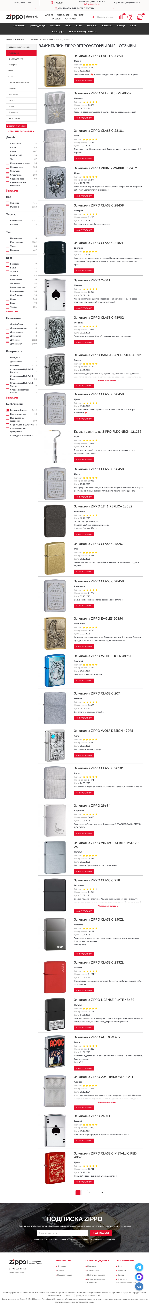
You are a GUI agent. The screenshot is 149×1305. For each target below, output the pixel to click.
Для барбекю (16, 324)
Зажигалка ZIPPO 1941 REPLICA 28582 (103, 506)
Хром (12, 303)
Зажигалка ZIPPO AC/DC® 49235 (99, 1037)
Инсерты (55, 26)
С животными (16, 167)
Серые (13, 299)
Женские (14, 203)
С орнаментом (17, 179)
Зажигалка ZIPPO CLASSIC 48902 (99, 317)
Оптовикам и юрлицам (70, 15)
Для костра (15, 336)
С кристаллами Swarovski (22, 425)
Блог (119, 1266)
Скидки (120, 1275)
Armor (13, 148)
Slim (12, 159)
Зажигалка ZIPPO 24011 (92, 280)
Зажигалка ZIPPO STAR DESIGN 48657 (103, 93)
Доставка (61, 1266)
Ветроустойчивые (18, 410)
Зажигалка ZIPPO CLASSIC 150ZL (99, 919)
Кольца (121, 26)
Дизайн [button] (10, 137)
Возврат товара (64, 1275)
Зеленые (14, 272)
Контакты (70, 19)
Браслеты (107, 26)
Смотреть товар (84, 80)
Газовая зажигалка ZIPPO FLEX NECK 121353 (108, 431)
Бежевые (14, 264)
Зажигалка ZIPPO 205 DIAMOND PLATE (104, 1076)
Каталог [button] (48, 15)
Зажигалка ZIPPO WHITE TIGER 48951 (103, 656)
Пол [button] (8, 197)
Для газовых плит (18, 328)
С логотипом (16, 175)
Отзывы (56, 19)
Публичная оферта (96, 1275)
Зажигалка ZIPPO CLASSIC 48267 (99, 543)
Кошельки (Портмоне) (18, 83)
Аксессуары (58, 31)
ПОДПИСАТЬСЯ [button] (101, 1233)
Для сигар (15, 340)
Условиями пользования (101, 1239)
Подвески (13, 112)
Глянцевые (15, 358)
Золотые (14, 276)
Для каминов (16, 332)
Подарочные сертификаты (83, 31)
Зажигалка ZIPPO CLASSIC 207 (97, 693)
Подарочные (16, 238)
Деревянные (16, 362)
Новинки (121, 1271)
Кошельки (92, 26)
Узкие (13, 246)
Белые (13, 268)
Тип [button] (8, 232)
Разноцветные (17, 291)
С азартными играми (20, 163)
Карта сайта (93, 1271)
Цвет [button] (9, 258)
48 (102, 1193)
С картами (15, 171)
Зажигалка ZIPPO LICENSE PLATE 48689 (104, 999)
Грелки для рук (37, 26)
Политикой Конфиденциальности (75, 1239)
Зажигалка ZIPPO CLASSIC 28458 (99, 205)
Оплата (60, 1271)
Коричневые (16, 280)
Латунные (14, 284)
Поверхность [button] (14, 351)
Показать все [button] (12, 190)
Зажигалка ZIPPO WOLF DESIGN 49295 (103, 730)
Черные (13, 307)
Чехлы (68, 26)
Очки (79, 26)
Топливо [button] (11, 214)
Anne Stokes (15, 144)
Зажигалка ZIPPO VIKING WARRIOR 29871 (106, 168)
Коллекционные (18, 414)
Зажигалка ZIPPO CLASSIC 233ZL (99, 962)
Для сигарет (16, 344)
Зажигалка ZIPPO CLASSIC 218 (97, 880)
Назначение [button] (13, 318)
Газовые (14, 225)
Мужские (14, 207)
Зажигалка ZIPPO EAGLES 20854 (98, 56)
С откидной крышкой (20, 436)
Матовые (14, 366)
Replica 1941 (16, 155)
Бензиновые (16, 221)
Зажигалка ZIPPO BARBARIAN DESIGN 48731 (108, 355)
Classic (13, 151)
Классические (16, 242)
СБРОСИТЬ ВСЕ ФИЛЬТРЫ (21, 131)
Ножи (133, 26)
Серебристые (16, 295)
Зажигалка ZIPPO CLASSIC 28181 (99, 130)
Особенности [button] (14, 404)
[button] (92, 4)
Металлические (17, 287)
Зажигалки (19, 26)
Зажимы (12, 89)
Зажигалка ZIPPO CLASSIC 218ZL (99, 243)
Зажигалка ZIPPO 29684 (92, 805)
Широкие (14, 250)
